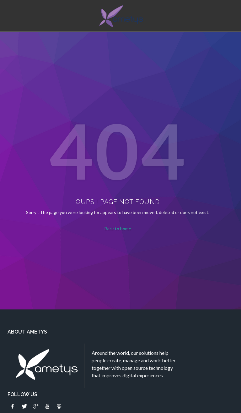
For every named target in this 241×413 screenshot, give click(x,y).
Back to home (117, 228)
